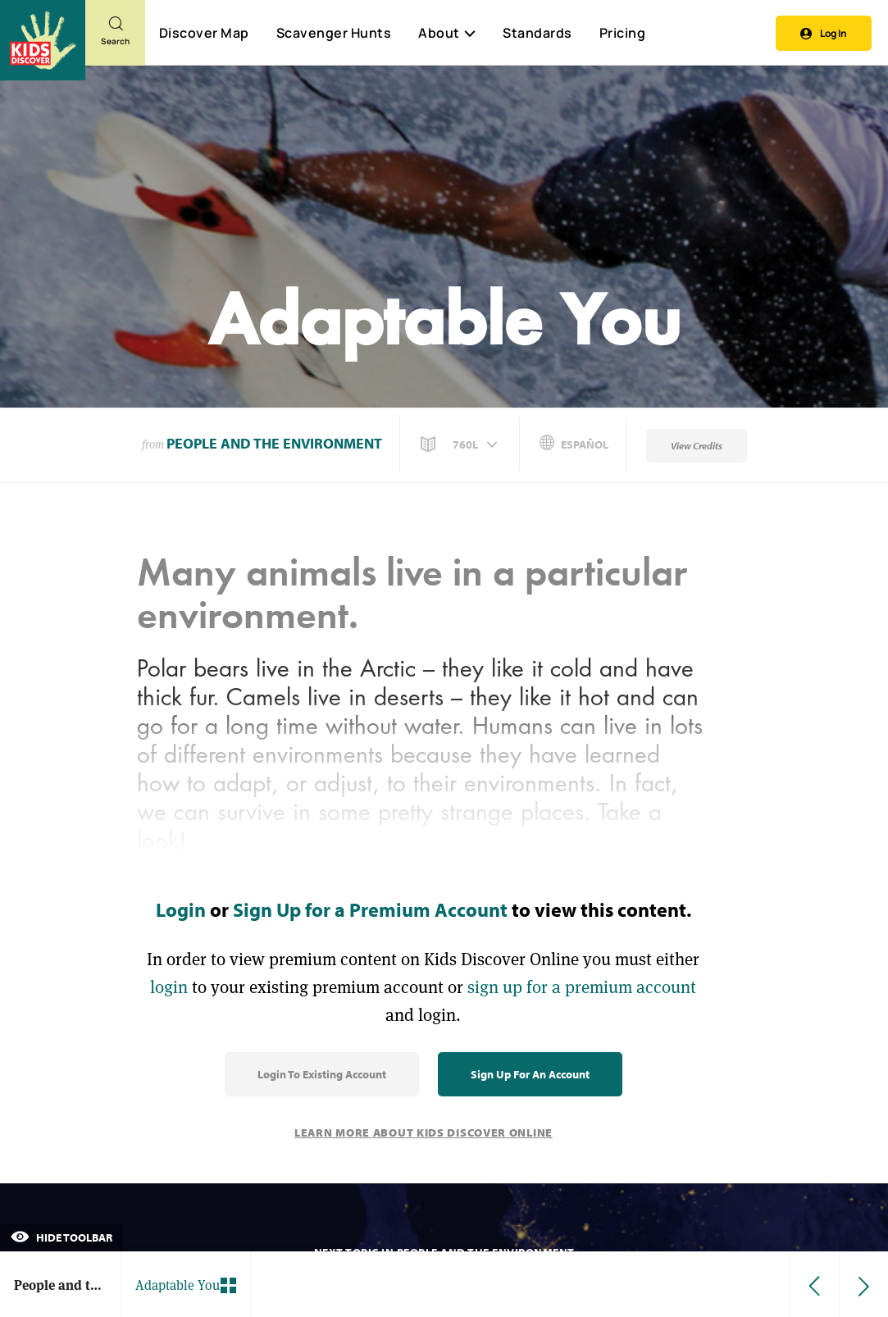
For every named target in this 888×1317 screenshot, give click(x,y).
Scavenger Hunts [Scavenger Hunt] (333, 33)
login (169, 987)
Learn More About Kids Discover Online (423, 1132)
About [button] (447, 33)
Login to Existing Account (321, 1074)
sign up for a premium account (581, 987)
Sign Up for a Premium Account (370, 909)
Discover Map (204, 33)
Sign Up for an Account (530, 1074)
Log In (823, 33)
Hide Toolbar (61, 1237)
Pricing (622, 33)
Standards (537, 33)
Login (181, 909)
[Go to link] (42, 40)
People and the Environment (274, 443)
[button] (461, 444)
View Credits (696, 446)
